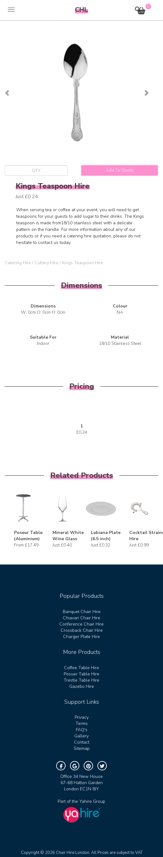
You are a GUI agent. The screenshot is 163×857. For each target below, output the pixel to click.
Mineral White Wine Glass (68, 536)
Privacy (82, 717)
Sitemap (82, 748)
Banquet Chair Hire (82, 612)
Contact (81, 742)
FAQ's (81, 730)
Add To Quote (120, 170)
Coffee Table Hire (81, 668)
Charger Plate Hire (81, 637)
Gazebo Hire (81, 686)
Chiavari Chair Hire (81, 618)
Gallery (81, 736)
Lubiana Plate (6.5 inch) (106, 536)
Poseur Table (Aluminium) (28, 536)
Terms (82, 723)
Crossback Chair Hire (82, 630)
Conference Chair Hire (81, 624)
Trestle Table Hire (81, 680)
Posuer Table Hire (81, 674)
